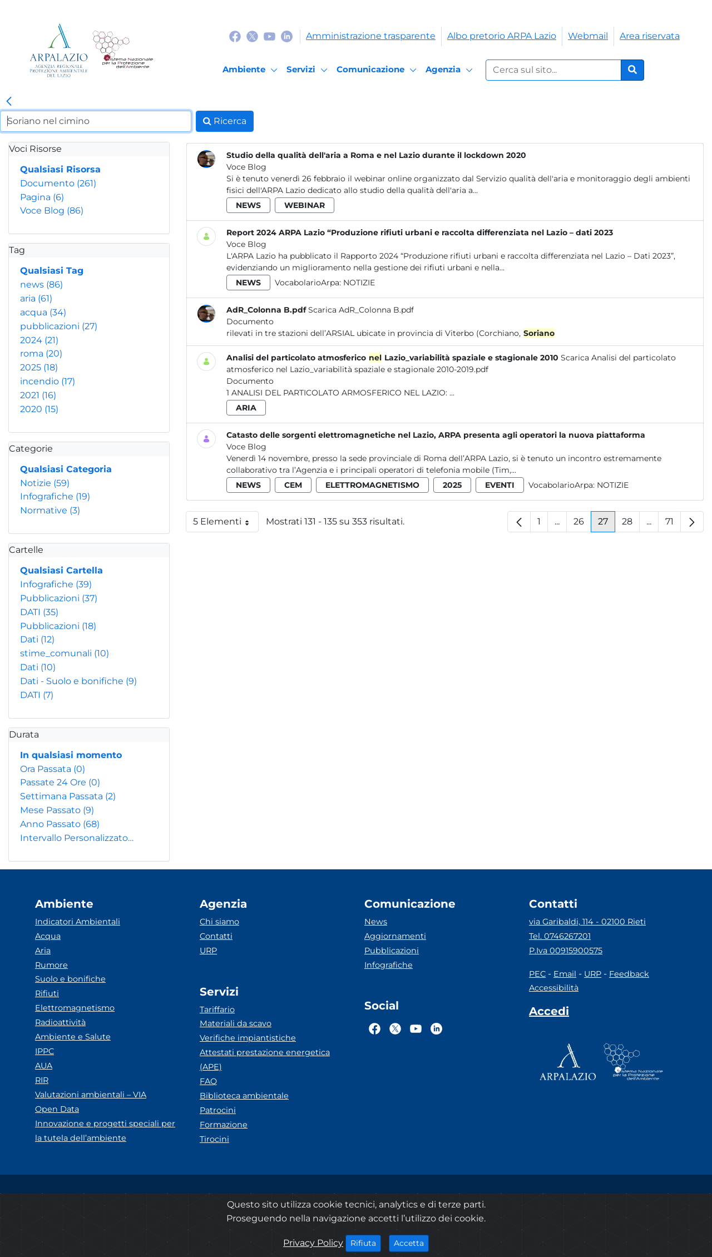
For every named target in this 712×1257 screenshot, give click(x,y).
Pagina (42, 197)
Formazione (224, 1125)
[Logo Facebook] (235, 36)
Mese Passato (57, 810)
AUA (43, 1066)
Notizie (45, 483)
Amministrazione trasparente (371, 36)
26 (582, 524)
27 (606, 524)
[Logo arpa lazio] (59, 50)
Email (564, 974)
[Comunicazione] (378, 70)
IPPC (44, 1051)
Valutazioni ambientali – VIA (90, 1095)
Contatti (216, 936)
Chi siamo (219, 922)
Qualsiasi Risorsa (60, 169)
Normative (50, 510)
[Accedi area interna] (549, 1013)
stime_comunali (64, 653)
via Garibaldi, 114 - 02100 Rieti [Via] (587, 922)
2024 (39, 340)
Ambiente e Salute (73, 1037)
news (41, 284)
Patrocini (218, 1110)
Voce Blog (51, 210)
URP (208, 951)
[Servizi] (309, 70)
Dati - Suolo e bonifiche (78, 681)
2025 (39, 367)
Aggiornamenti (395, 936)
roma (41, 353)
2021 (38, 395)
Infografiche (55, 496)
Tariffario (217, 1009)
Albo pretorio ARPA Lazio (501, 36)
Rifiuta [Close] (365, 1242)
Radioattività (60, 1022)
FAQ (208, 1081)
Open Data (57, 1109)
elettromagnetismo (372, 485)
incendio (47, 381)
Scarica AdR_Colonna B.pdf (361, 310)
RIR (41, 1080)
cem (293, 485)
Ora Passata (52, 769)
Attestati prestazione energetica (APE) (265, 1059)
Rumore (51, 965)
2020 (39, 409)
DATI (39, 612)
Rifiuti (47, 993)
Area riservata (650, 36)
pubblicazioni (58, 326)
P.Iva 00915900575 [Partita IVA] (565, 951)
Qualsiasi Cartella (61, 570)
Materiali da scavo (235, 1023)
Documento (58, 183)
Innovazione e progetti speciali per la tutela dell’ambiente (105, 1131)
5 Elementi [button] (226, 524)
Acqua (48, 936)
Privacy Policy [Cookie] (313, 1243)
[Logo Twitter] (252, 36)
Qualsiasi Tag (51, 270)
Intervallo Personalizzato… (77, 838)
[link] (9, 102)
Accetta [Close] (411, 1242)
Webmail (588, 36)
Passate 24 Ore (60, 782)
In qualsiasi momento (71, 755)
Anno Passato (60, 824)
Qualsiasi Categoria (66, 469)
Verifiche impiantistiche (248, 1038)
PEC (537, 974)
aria (36, 298)
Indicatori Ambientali (77, 922)
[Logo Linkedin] (286, 36)
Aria (43, 951)
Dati (37, 639)
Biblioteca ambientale (244, 1096)
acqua (43, 312)
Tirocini (214, 1139)
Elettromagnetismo (75, 1008)
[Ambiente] (251, 70)
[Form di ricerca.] (553, 70)
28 (631, 524)
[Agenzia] (451, 70)
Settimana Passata (68, 796)
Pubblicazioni (58, 598)
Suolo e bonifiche (70, 979)
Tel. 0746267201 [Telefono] (560, 936)
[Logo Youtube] (269, 36)
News (375, 922)
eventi (500, 485)
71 (673, 524)
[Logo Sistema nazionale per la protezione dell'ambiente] (123, 50)
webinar (304, 205)
